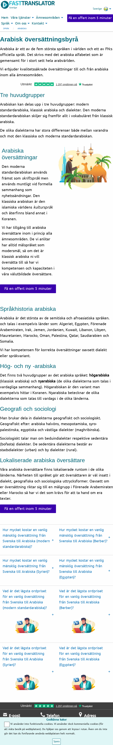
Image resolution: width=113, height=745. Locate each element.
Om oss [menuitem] (20, 23)
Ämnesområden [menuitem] (48, 17)
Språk (6, 29)
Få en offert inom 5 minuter (90, 18)
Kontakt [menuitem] (38, 23)
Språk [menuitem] (5, 23)
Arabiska (22, 29)
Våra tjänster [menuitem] (21, 17)
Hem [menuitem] (4, 17)
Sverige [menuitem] (100, 9)
